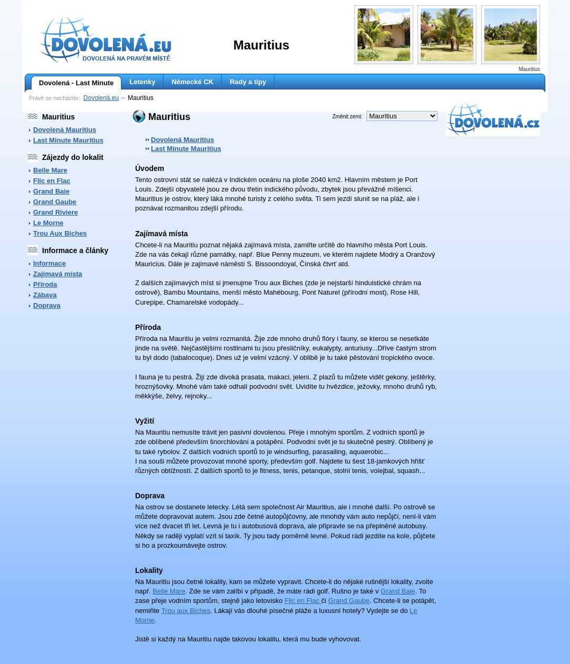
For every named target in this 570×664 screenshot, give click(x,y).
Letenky (142, 82)
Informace (49, 263)
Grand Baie (51, 191)
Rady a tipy (248, 82)
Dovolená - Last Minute (72, 83)
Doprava (46, 305)
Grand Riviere (55, 212)
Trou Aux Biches (60, 233)
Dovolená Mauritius (64, 130)
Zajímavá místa (57, 274)
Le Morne (48, 223)
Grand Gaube (54, 202)
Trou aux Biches (185, 611)
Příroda (45, 284)
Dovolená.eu (101, 98)
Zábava (45, 295)
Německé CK (192, 82)
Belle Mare (50, 170)
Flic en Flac (51, 181)
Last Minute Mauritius (68, 140)
